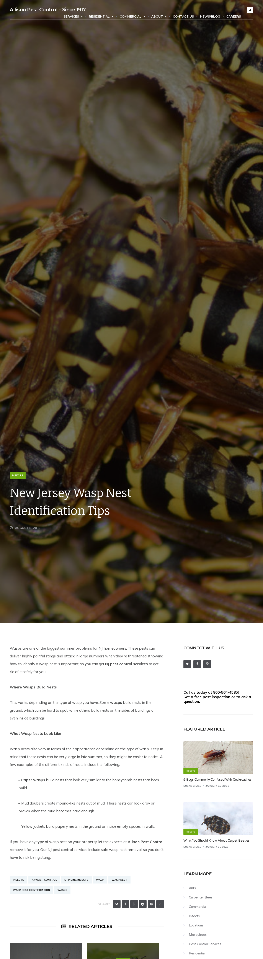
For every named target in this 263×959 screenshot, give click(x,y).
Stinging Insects (76, 879)
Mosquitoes (198, 935)
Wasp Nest (119, 879)
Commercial (132, 16)
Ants (192, 888)
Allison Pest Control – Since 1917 (48, 10)
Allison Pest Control (145, 841)
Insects (17, 475)
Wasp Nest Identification (31, 890)
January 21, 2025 (217, 846)
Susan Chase (192, 785)
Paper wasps (33, 780)
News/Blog (210, 16)
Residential (101, 16)
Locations (196, 925)
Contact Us (183, 16)
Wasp (100, 879)
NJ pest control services (126, 664)
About (159, 16)
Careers (233, 16)
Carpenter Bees (200, 897)
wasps (116, 702)
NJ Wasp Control (44, 879)
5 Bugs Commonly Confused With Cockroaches (217, 780)
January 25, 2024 (217, 785)
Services (73, 16)
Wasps (62, 890)
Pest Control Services (205, 944)
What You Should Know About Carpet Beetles (216, 840)
